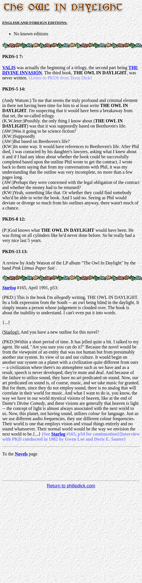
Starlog (9, 287)
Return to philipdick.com (71, 485)
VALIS (9, 67)
